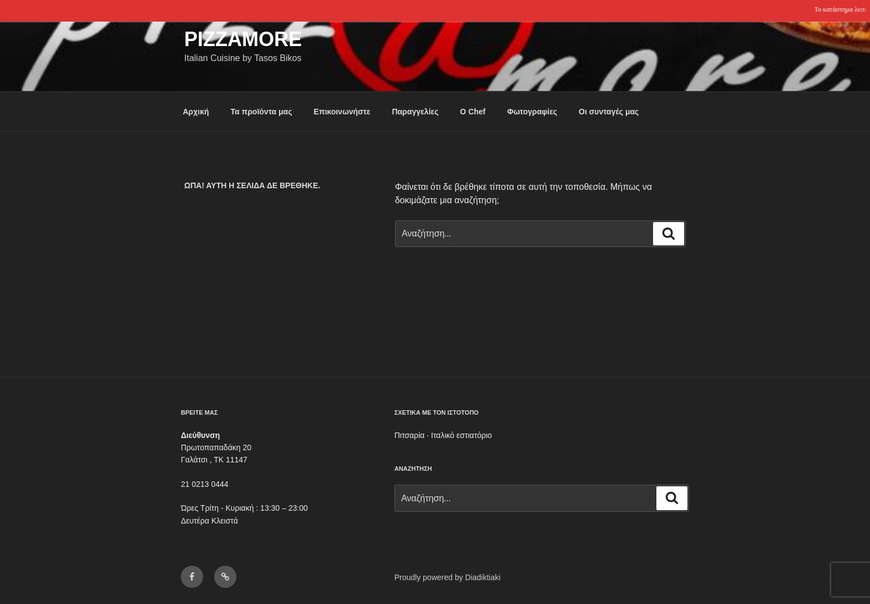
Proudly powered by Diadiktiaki (447, 577)
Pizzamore (243, 39)
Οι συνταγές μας (609, 111)
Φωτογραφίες (532, 111)
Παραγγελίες (415, 111)
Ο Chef (472, 111)
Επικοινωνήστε (341, 111)
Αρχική (196, 111)
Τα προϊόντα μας (261, 111)
